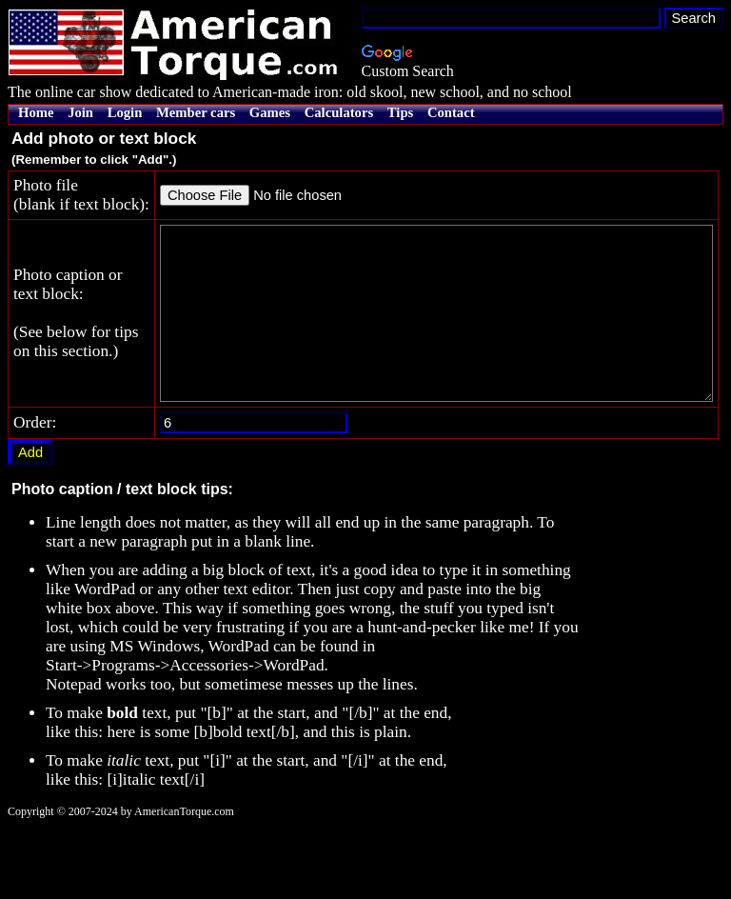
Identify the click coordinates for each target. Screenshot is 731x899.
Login (125, 112)
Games (269, 112)
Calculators (339, 112)
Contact (451, 112)
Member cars (195, 112)
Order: (34, 495)
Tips (400, 112)
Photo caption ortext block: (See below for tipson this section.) (50, 368)
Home (35, 112)
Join (80, 112)
